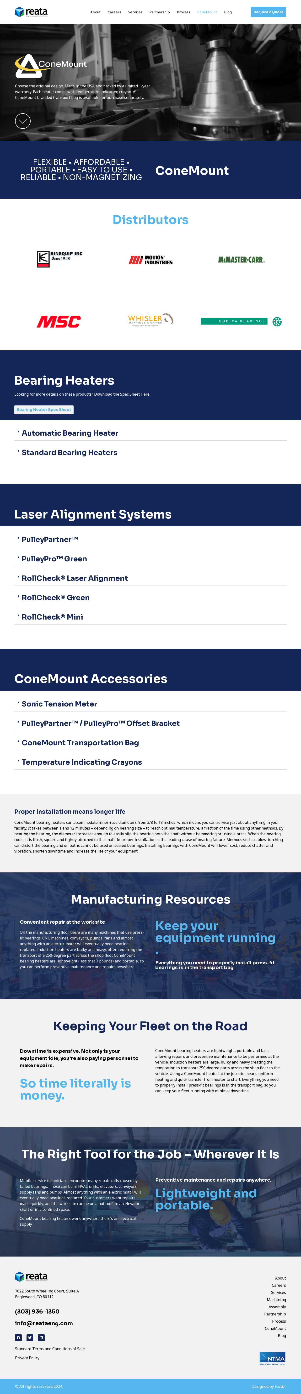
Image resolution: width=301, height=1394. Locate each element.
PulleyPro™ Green (54, 558)
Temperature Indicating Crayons (82, 762)
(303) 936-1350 (37, 1311)
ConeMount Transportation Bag (80, 742)
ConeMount (207, 12)
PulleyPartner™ (50, 539)
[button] (150, 433)
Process (183, 12)
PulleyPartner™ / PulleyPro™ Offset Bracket (101, 723)
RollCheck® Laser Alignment (75, 578)
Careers (114, 12)
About (95, 12)
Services (135, 12)
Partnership (160, 12)
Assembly (277, 1306)
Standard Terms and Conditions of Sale (50, 1348)
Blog (228, 12)
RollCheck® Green (56, 597)
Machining (276, 1299)
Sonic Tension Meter (59, 704)
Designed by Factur (269, 1386)
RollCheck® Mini (52, 617)
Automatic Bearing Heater (70, 433)
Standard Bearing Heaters (70, 452)
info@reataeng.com (44, 1323)
